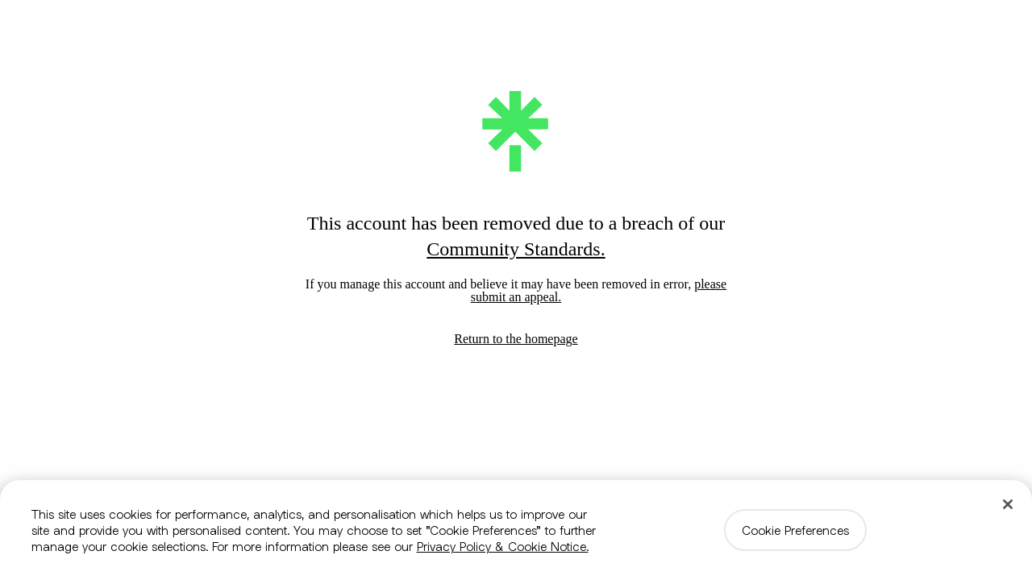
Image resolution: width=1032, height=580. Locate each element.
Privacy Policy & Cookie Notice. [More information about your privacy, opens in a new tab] (503, 546)
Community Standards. (516, 248)
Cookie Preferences (795, 530)
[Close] (1008, 504)
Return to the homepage (515, 339)
